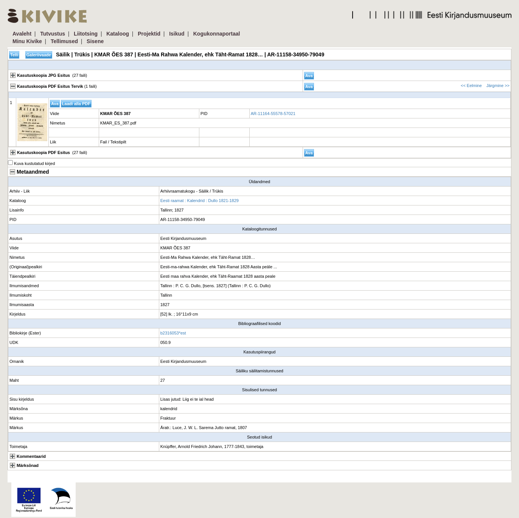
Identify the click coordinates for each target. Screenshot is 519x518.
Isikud (176, 34)
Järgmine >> (498, 85)
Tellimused (64, 41)
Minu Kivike (27, 41)
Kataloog (117, 34)
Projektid (149, 34)
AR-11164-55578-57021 (273, 113)
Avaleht (21, 34)
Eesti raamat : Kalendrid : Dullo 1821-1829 (199, 200)
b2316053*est (173, 333)
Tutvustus (52, 34)
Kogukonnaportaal (216, 34)
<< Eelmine (471, 85)
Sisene (95, 41)
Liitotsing (86, 34)
